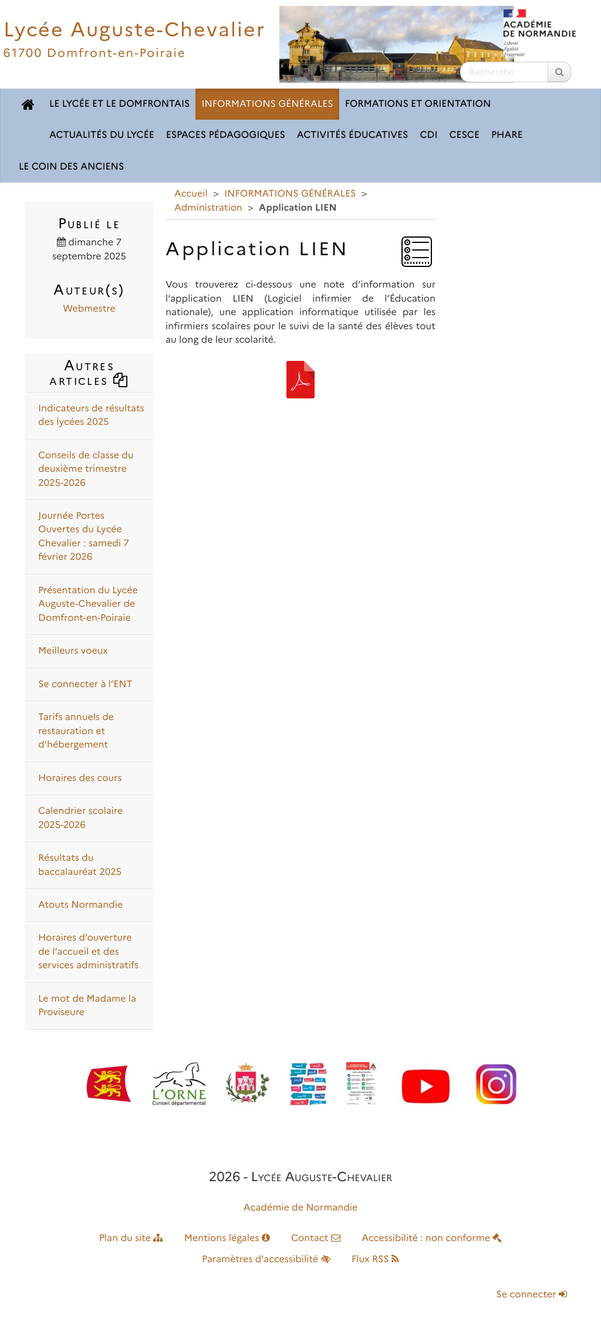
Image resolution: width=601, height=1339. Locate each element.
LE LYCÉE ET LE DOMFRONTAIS (119, 104)
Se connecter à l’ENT (85, 684)
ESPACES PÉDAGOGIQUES (225, 135)
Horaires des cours (80, 778)
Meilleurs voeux (73, 651)
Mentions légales (227, 1238)
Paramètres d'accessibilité (266, 1259)
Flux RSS (375, 1259)
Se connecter (532, 1294)
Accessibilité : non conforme (432, 1238)
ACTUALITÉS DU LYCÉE (101, 135)
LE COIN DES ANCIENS (71, 167)
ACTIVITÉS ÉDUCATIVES (352, 135)
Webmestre (89, 309)
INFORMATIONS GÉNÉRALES (267, 104)
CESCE (464, 135)
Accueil (191, 194)
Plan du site (131, 1238)
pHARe (507, 135)
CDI (429, 135)
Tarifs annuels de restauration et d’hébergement (76, 731)
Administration (208, 208)
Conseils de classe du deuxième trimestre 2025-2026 (85, 469)
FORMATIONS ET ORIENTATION (418, 104)
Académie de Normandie (301, 1207)
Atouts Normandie (80, 905)
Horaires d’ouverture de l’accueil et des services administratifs (88, 951)
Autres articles (89, 372)
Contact (315, 1238)
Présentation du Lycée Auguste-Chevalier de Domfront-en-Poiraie (88, 604)
